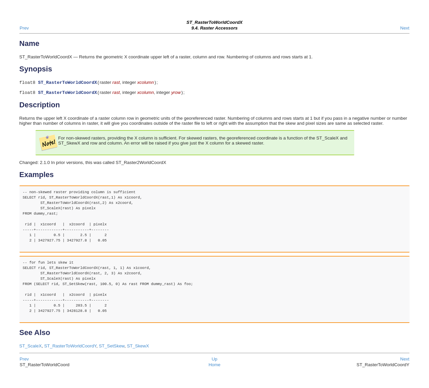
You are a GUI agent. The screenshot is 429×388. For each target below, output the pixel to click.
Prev (24, 28)
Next (404, 28)
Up (214, 360)
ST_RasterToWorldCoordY (70, 347)
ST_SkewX (138, 347)
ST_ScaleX (30, 347)
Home (214, 366)
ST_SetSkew (111, 347)
